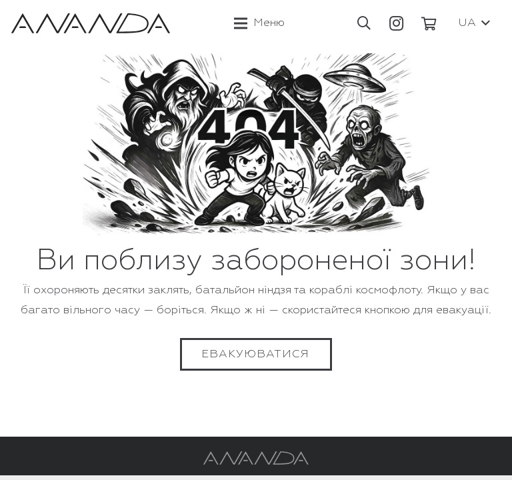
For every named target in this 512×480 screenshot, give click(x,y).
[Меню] (259, 23)
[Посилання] (90, 23)
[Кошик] (429, 23)
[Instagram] (396, 23)
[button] (364, 23)
